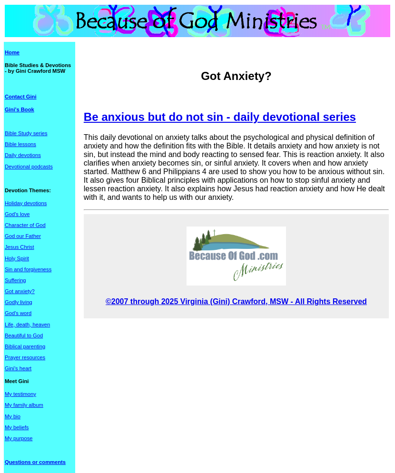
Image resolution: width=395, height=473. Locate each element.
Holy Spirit (17, 258)
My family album (24, 405)
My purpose (18, 438)
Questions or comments (35, 462)
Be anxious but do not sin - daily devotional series (220, 116)
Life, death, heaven (27, 324)
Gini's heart (18, 368)
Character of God (25, 225)
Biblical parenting (25, 346)
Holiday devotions (26, 203)
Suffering (15, 280)
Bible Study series (26, 133)
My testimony (20, 394)
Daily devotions (23, 155)
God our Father (23, 236)
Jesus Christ (19, 247)
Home (12, 52)
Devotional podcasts (29, 166)
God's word (18, 313)
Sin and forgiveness (28, 269)
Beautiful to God (24, 335)
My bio (12, 416)
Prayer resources (25, 357)
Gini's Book (19, 109)
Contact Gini (21, 96)
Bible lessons (20, 144)
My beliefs (17, 427)
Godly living (18, 302)
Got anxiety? (20, 291)
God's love (17, 214)
